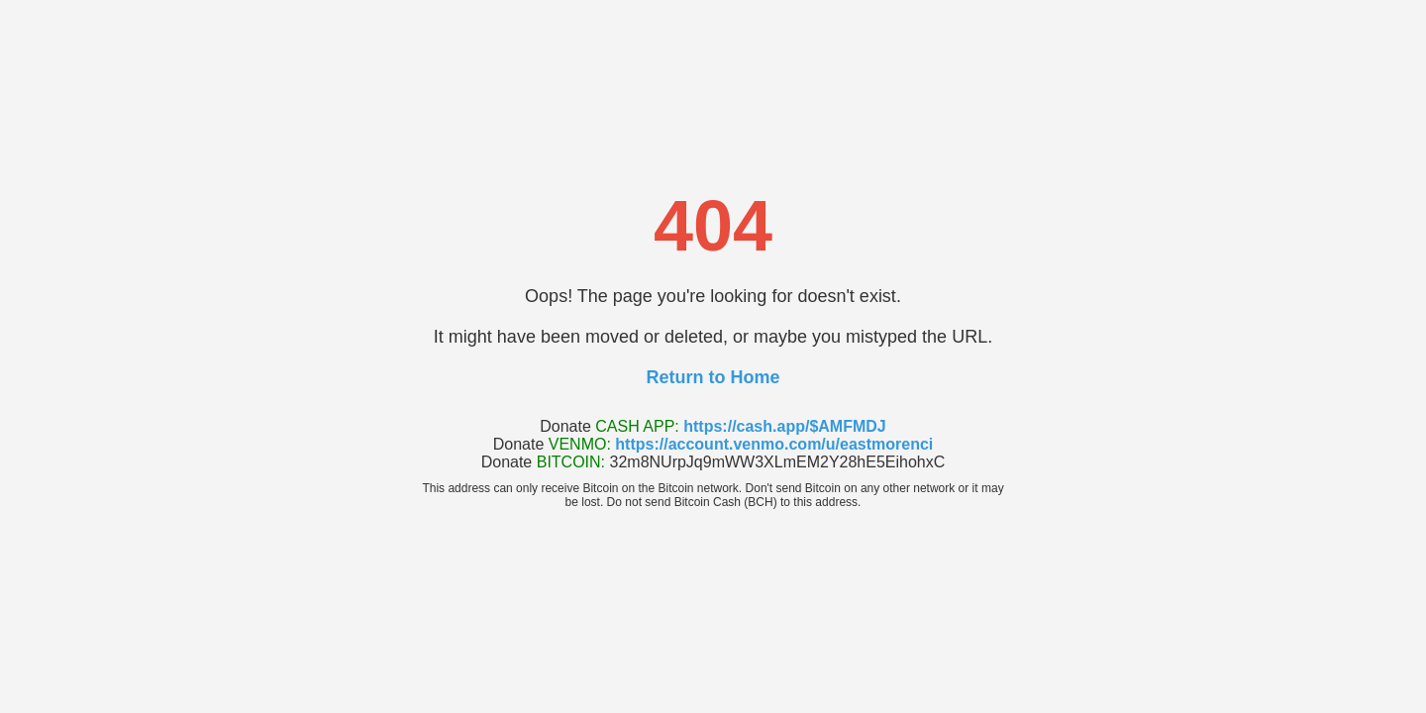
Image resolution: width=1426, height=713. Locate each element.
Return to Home (713, 377)
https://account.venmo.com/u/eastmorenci (774, 444)
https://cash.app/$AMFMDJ (784, 426)
